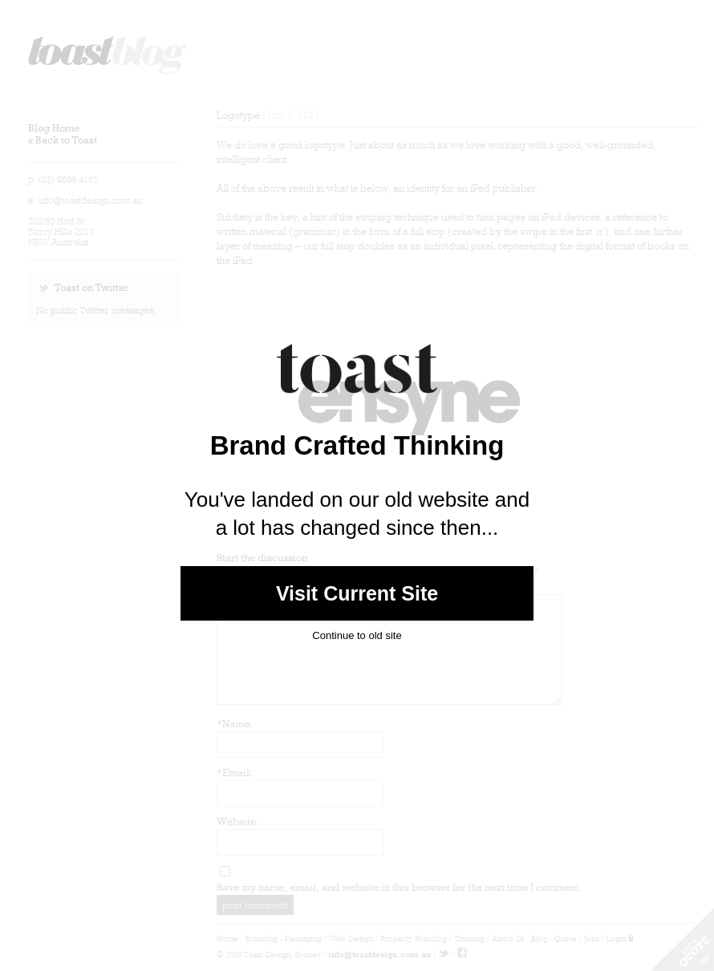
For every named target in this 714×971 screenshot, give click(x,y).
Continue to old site (356, 635)
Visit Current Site (357, 593)
